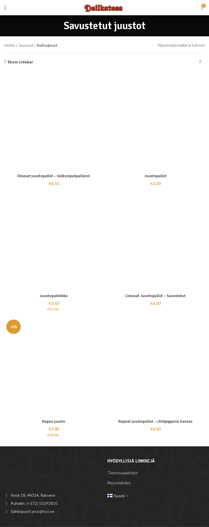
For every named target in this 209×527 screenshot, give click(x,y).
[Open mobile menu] (5, 8)
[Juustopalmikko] (53, 241)
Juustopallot (155, 175)
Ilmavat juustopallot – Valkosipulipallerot (54, 175)
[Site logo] (104, 7)
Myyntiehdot (119, 482)
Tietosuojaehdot (122, 472)
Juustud (25, 45)
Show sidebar (20, 61)
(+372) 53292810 (41, 503)
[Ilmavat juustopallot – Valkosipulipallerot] (53, 121)
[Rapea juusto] (53, 367)
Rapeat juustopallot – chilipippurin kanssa (155, 421)
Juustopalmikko (54, 295)
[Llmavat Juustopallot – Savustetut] (155, 241)
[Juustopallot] (155, 121)
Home (9, 45)
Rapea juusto (54, 421)
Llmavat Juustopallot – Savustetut (155, 295)
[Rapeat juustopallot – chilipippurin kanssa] (155, 367)
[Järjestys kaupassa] (200, 62)
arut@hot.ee (43, 511)
